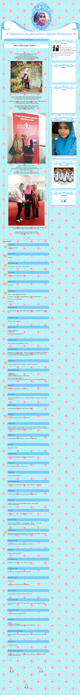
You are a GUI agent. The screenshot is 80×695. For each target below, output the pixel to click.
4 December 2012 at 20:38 (14, 440)
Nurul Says (11, 590)
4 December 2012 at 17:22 (14, 259)
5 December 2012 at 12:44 (14, 555)
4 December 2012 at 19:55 (14, 410)
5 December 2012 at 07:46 (14, 536)
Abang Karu (11, 519)
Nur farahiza (11, 307)
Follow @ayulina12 (63, 202)
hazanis (10, 472)
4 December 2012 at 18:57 (14, 366)
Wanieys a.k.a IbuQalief (14, 631)
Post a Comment (8, 660)
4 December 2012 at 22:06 (14, 496)
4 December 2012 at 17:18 (14, 249)
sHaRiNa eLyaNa (12, 481)
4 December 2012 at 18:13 (14, 345)
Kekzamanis (11, 349)
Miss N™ (10, 327)
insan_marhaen (12, 610)
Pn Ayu (10, 272)
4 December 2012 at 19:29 (14, 390)
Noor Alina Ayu (63, 197)
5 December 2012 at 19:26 (14, 595)
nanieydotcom (11, 317)
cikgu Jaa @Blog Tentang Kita (28, 166)
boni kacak (11, 339)
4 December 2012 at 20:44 (14, 449)
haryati (10, 253)
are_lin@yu (64, 45)
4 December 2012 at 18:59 (14, 381)
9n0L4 (9, 500)
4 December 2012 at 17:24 (14, 268)
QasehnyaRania (12, 370)
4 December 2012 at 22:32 (14, 506)
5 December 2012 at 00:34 (14, 526)
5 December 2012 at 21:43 (14, 606)
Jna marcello (11, 540)
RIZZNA (10, 490)
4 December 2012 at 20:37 (14, 419)
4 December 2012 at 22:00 (14, 486)
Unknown (10, 281)
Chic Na (10, 394)
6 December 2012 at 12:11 (14, 627)
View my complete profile (58, 58)
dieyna (10, 414)
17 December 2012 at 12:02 (14, 657)
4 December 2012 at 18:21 (14, 356)
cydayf (10, 244)
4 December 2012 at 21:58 (14, 477)
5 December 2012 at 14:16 (14, 564)
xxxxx (9, 385)
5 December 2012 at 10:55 (14, 545)
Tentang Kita (29, 234)
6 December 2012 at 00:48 (14, 615)
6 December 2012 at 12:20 (14, 637)
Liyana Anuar (11, 599)
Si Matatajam (11, 559)
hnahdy (10, 462)
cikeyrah (10, 435)
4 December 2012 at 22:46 (14, 515)
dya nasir (10, 641)
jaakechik (10, 405)
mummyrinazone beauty (14, 650)
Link (65, 185)
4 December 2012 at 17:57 (14, 303)
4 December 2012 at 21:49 (14, 468)
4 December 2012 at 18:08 (14, 335)
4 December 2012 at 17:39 (14, 277)
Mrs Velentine (11, 263)
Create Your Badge (63, 199)
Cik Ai (9, 619)
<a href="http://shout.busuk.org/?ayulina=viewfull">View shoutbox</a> (64, 101)
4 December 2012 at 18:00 (14, 313)
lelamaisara (11, 577)
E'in (9, 510)
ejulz (9, 444)
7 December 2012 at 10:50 (14, 646)
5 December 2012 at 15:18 (14, 586)
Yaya (9, 549)
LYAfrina (10, 423)
